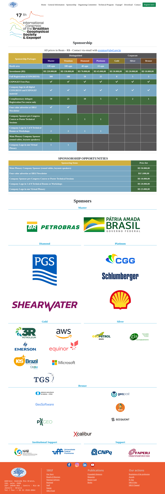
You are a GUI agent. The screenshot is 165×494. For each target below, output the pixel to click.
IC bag (131, 480)
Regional (49, 482)
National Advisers (53, 480)
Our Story (50, 474)
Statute (48, 488)
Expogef (119, 5)
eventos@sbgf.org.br (109, 50)
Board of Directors (53, 477)
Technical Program (106, 5)
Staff (48, 485)
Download (128, 5)
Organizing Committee (87, 5)
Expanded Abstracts (95, 474)
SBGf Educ (133, 482)
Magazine (91, 477)
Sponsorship (71, 5)
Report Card (92, 480)
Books (90, 482)
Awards (131, 477)
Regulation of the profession (139, 474)
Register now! (149, 5)
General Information (56, 5)
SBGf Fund (50, 491)
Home (43, 5)
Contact (137, 5)
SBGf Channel (134, 485)
